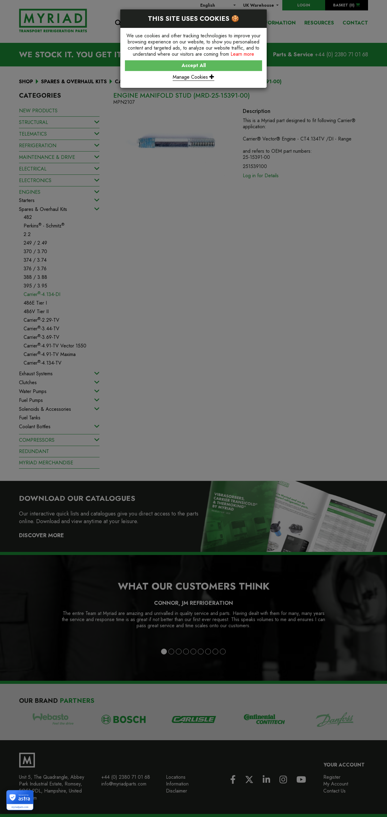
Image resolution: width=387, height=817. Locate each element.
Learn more (242, 54)
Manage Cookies (193, 77)
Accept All (194, 65)
